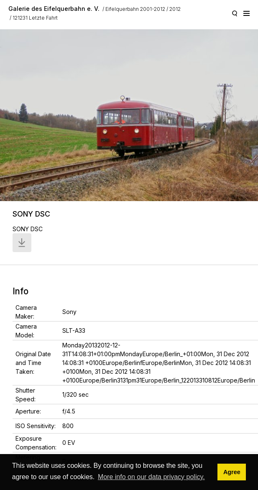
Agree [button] (231, 472)
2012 (175, 9)
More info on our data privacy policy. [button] (151, 476)
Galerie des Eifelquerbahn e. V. (54, 8)
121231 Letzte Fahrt (35, 18)
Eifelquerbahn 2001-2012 (135, 9)
